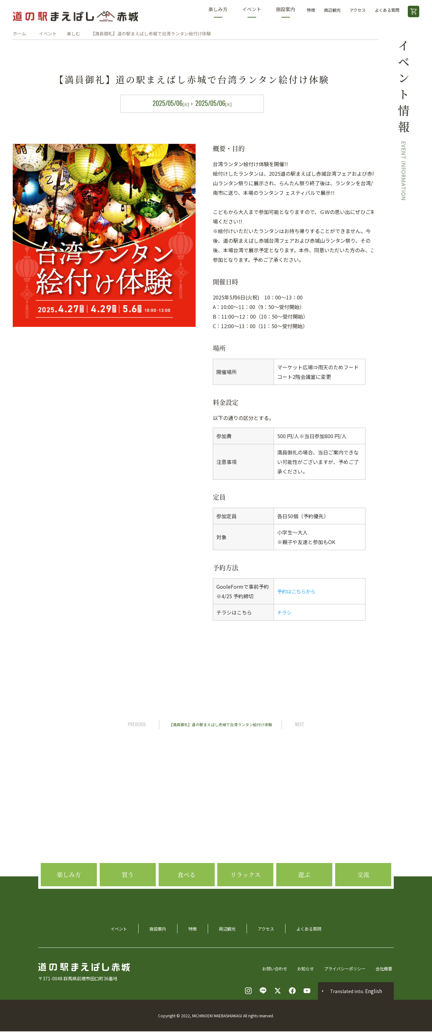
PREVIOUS (135, 724)
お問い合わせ (269, 969)
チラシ (284, 612)
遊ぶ (304, 892)
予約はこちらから (297, 591)
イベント (251, 12)
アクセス (357, 10)
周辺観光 (332, 10)
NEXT (301, 724)
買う (127, 892)
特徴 (311, 10)
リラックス (245, 892)
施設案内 (285, 12)
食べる (186, 892)
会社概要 (385, 969)
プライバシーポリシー (343, 969)
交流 (363, 892)
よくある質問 (387, 10)
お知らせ (302, 969)
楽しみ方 (217, 12)
